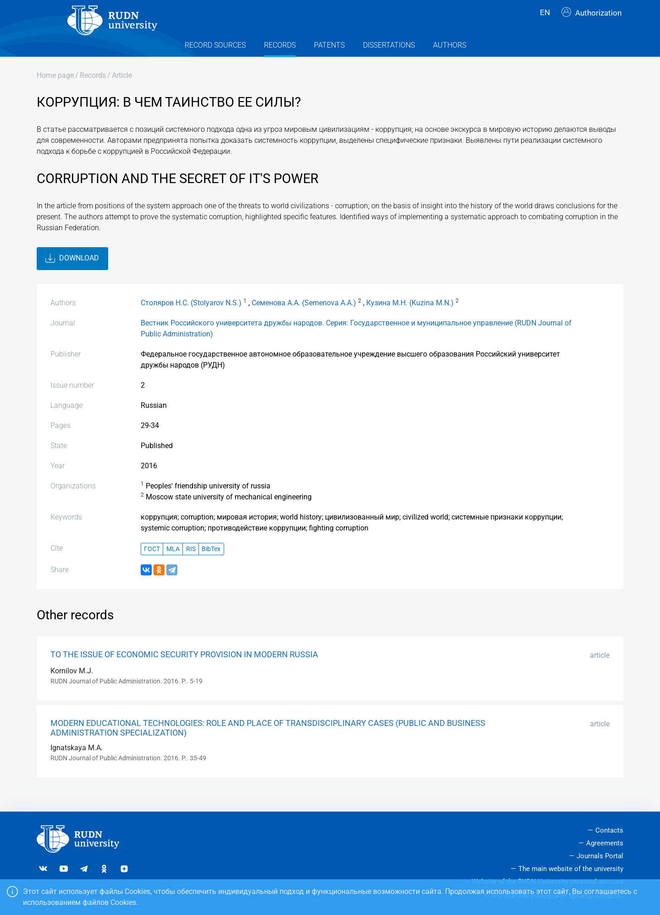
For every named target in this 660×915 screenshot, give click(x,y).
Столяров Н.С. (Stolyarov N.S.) (191, 318)
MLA (173, 565)
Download (72, 274)
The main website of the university (570, 869)
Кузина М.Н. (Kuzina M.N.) (410, 318)
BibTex (211, 565)
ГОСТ (152, 565)
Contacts (609, 830)
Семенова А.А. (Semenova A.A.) (304, 318)
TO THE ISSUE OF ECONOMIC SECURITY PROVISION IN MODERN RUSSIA (184, 671)
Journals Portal (600, 856)
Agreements (604, 843)
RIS (191, 565)
